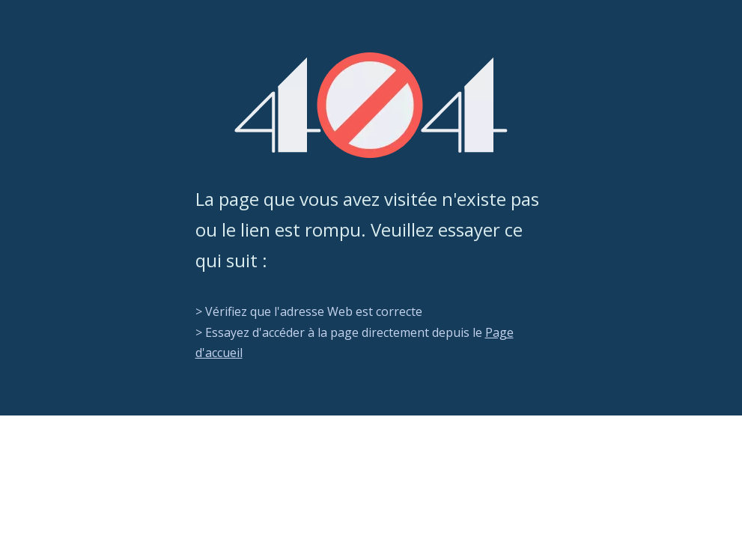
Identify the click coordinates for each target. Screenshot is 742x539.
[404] (371, 105)
